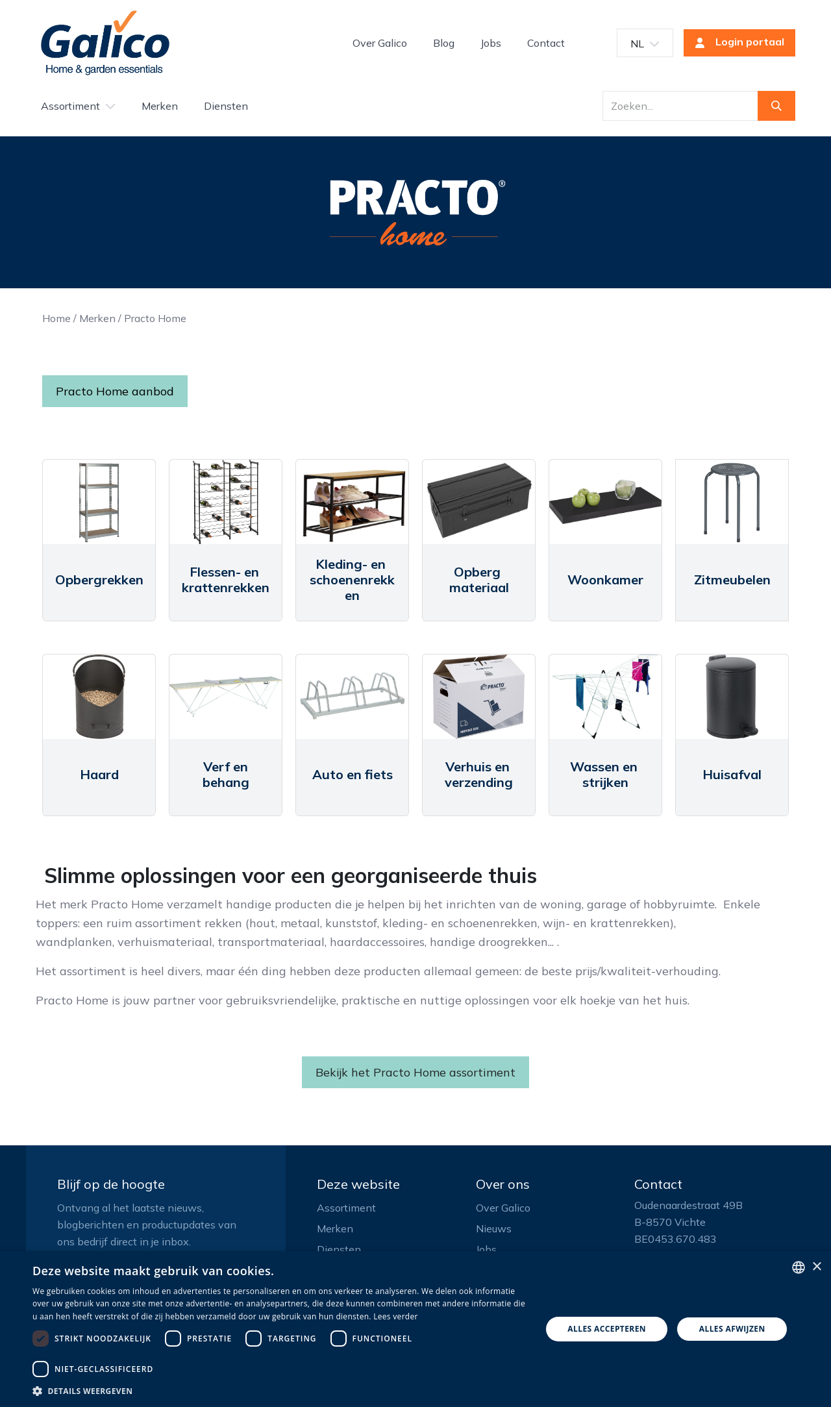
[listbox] (798, 1267)
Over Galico (503, 1207)
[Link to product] (99, 502)
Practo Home (155, 318)
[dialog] (415, 1329)
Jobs (486, 1249)
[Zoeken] (776, 106)
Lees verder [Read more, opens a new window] (395, 1316)
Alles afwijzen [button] (732, 1328)
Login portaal (735, 42)
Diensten (339, 1249)
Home (56, 318)
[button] (279, 1390)
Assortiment (346, 1207)
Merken (97, 318)
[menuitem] (379, 43)
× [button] (816, 1267)
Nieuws (494, 1228)
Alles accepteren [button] (606, 1328)
